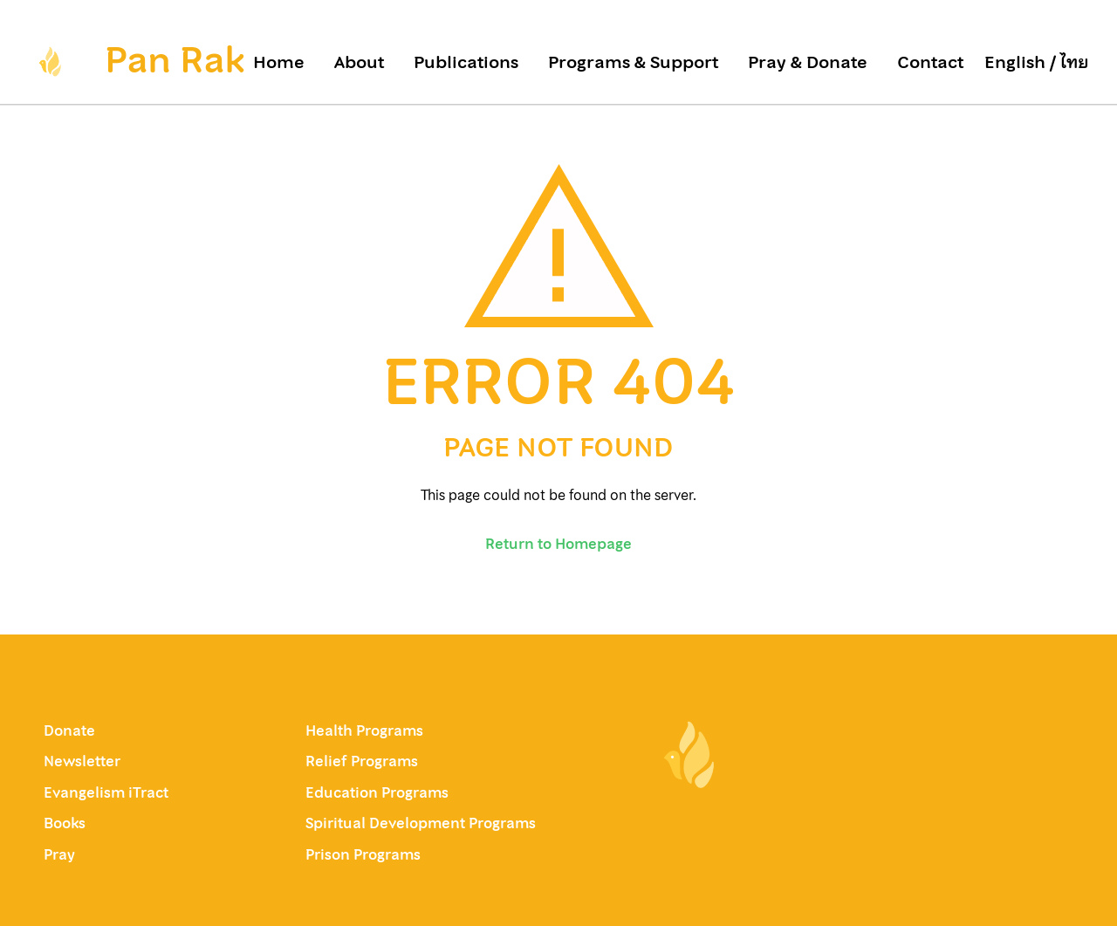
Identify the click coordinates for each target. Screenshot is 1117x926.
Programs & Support (633, 63)
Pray (59, 854)
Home (279, 63)
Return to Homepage (558, 543)
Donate (69, 730)
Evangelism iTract (108, 792)
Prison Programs (363, 854)
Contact (930, 63)
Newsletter (82, 761)
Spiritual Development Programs (420, 823)
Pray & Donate (807, 63)
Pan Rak (174, 59)
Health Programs (364, 730)
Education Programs (377, 792)
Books (65, 823)
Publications (466, 63)
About (359, 63)
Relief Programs (361, 761)
